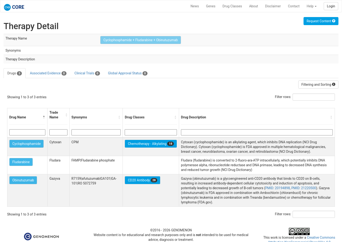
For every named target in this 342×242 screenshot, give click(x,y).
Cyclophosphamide (26, 144)
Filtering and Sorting (318, 84)
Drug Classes (232, 6)
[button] (44, 117)
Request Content (321, 21)
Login (331, 6)
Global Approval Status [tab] (127, 73)
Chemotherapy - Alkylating (151, 144)
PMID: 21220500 (303, 188)
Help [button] (312, 6)
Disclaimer (273, 6)
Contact (293, 6)
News (194, 6)
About (253, 6)
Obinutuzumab (23, 180)
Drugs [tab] (14, 73)
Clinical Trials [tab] (87, 73)
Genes (210, 6)
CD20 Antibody (142, 180)
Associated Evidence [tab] (48, 73)
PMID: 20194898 (277, 188)
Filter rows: (283, 97)
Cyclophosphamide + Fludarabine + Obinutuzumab (140, 40)
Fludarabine (21, 162)
